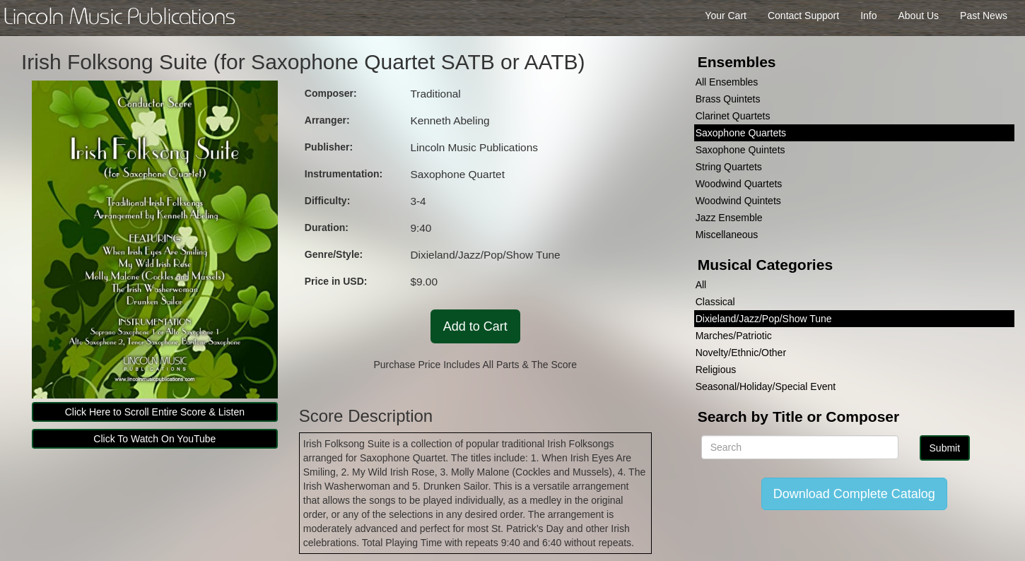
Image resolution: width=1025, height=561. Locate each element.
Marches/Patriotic (734, 335)
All (701, 284)
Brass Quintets (728, 99)
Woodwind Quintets (738, 200)
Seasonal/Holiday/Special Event (766, 386)
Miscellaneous (727, 234)
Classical (715, 301)
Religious (716, 369)
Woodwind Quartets (739, 183)
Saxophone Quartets (741, 132)
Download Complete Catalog (854, 494)
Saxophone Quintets (740, 149)
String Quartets (729, 166)
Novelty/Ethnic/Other (741, 352)
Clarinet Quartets (733, 116)
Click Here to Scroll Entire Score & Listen (155, 412)
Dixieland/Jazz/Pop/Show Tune (764, 318)
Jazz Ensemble (729, 217)
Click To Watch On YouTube (154, 438)
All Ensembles (727, 82)
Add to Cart (475, 326)
